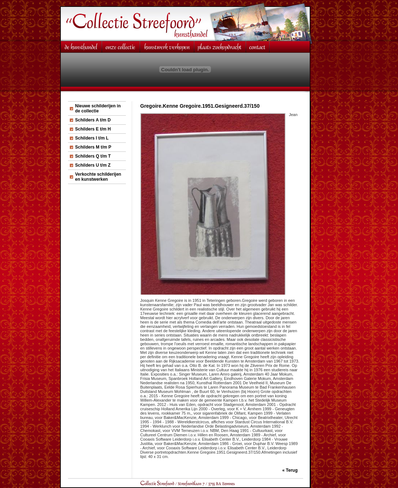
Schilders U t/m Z (93, 165)
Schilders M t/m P (93, 147)
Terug (291, 470)
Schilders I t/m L (92, 138)
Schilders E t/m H (93, 129)
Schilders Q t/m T (93, 156)
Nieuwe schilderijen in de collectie (98, 108)
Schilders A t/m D (93, 120)
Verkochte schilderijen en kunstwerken (98, 177)
